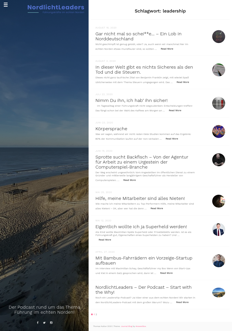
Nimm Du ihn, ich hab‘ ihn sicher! (131, 100)
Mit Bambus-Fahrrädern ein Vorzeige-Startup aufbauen (143, 260)
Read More (168, 48)
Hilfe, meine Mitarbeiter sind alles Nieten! (140, 198)
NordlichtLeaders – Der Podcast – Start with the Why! (143, 289)
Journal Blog (127, 326)
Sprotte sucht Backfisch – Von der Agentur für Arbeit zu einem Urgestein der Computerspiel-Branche (141, 162)
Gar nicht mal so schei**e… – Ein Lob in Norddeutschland (138, 36)
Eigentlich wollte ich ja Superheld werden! (141, 226)
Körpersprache (111, 128)
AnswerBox (141, 326)
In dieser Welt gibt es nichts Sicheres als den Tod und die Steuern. (144, 69)
